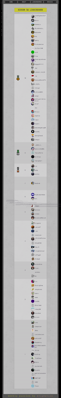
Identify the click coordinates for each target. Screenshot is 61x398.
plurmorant (38, 366)
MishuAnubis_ (39, 28)
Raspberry (38, 342)
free (36, 56)
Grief (37, 104)
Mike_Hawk (38, 305)
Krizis (37, 112)
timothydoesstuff (40, 16)
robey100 (38, 309)
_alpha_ (37, 84)
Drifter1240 (39, 48)
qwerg (37, 40)
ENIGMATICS (45, 396)
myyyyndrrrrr (39, 64)
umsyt (37, 96)
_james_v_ (38, 145)
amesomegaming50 (40, 128)
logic (37, 120)
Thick (37, 386)
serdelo (37, 272)
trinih (37, 317)
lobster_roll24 (40, 72)
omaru (37, 293)
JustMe (37, 301)
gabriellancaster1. (40, 374)
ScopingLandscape (40, 60)
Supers (37, 124)
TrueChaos (38, 358)
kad (36, 68)
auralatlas (38, 264)
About (24, 2)
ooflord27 (38, 338)
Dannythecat (39, 136)
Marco (37, 20)
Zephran (37, 116)
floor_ (37, 268)
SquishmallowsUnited (40, 346)
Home (11, 2)
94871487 (38, 378)
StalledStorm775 (40, 80)
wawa (36, 297)
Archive (50, 2)
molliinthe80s (39, 149)
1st (36, 76)
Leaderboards (37, 2)
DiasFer (37, 370)
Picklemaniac (39, 44)
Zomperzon (38, 326)
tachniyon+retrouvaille (40, 100)
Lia (36, 281)
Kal (36, 36)
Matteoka (38, 32)
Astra (37, 362)
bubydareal (38, 289)
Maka (36, 330)
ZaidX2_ (37, 132)
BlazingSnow (39, 285)
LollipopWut (39, 92)
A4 (35, 276)
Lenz (36, 322)
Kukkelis (38, 24)
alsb (36, 52)
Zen (36, 108)
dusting (37, 354)
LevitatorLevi (39, 334)
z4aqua (37, 140)
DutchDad (38, 313)
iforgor (37, 88)
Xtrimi (37, 350)
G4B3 (36, 382)
